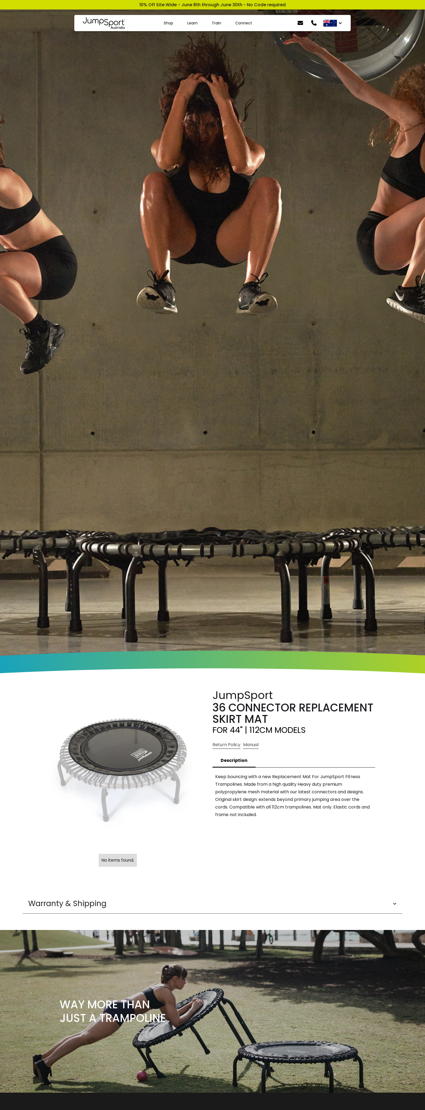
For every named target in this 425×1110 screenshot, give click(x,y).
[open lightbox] (117, 769)
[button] (212, 904)
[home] (104, 23)
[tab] (234, 760)
